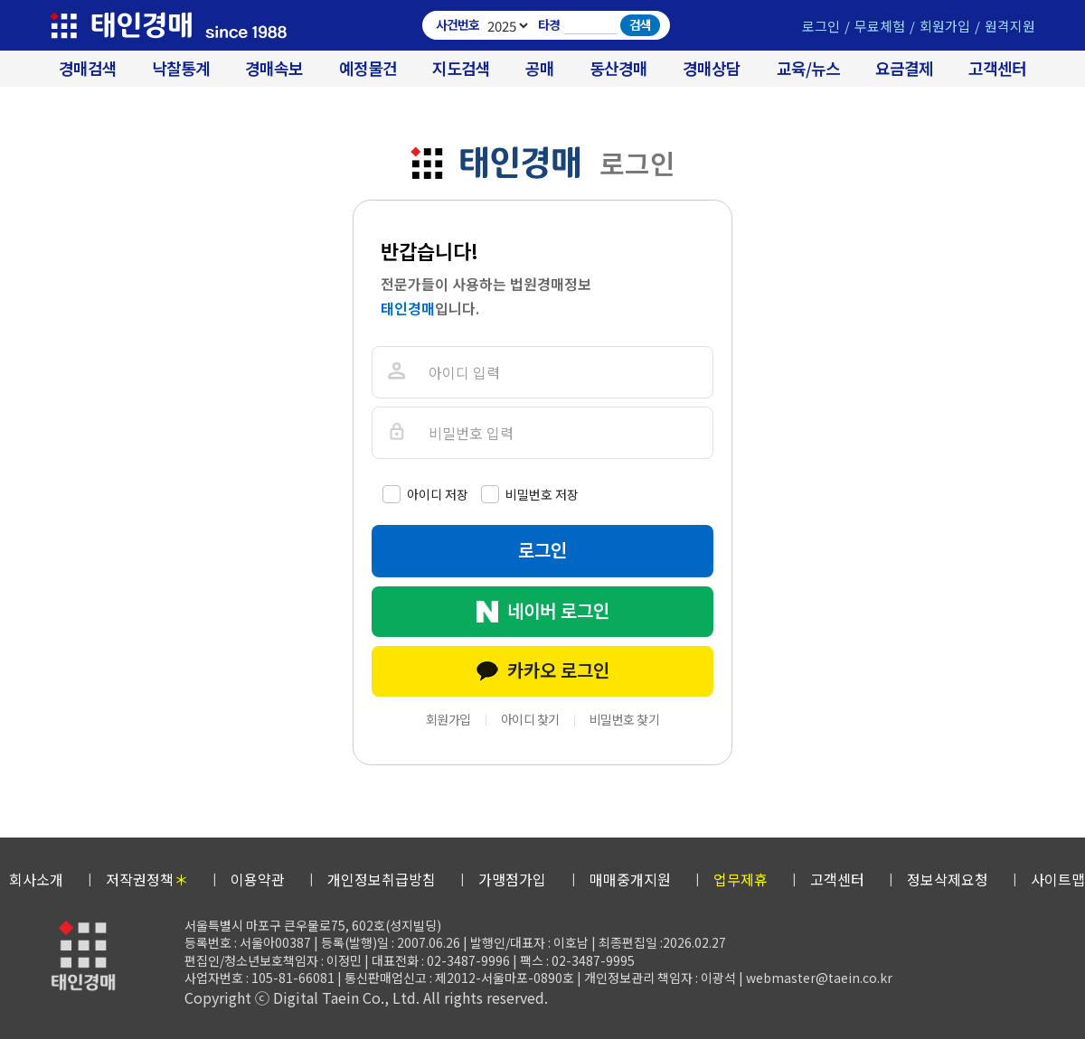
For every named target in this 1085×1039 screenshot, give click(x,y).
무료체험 (879, 25)
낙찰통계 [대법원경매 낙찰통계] (181, 68)
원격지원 (1010, 25)
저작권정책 (147, 879)
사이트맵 (1058, 879)
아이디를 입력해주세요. (395, 371)
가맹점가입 (512, 879)
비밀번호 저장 (542, 494)
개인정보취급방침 (381, 879)
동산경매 (618, 68)
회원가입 (945, 25)
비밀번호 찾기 (625, 719)
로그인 (821, 25)
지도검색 (461, 68)
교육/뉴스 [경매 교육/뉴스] (808, 68)
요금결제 (904, 68)
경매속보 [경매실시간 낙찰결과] (274, 68)
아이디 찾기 (530, 719)
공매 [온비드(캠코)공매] (539, 68)
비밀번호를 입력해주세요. (395, 432)
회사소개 (36, 879)
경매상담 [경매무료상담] (712, 68)
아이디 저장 (437, 494)
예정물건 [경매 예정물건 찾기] (368, 68)
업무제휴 (740, 879)
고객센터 (997, 68)
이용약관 (258, 879)
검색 (640, 24)
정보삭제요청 (947, 879)
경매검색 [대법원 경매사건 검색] (88, 68)
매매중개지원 (630, 879)
